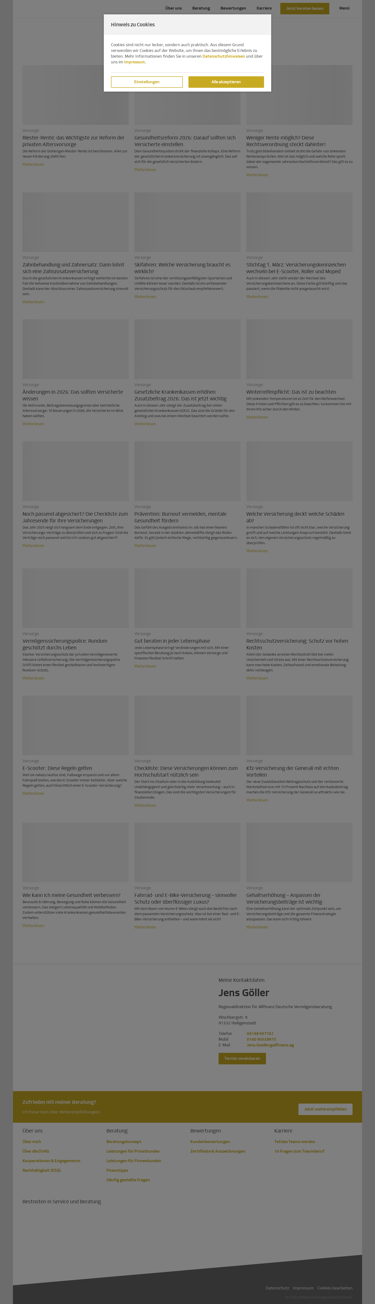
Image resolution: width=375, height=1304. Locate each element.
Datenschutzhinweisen (224, 56)
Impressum (134, 62)
